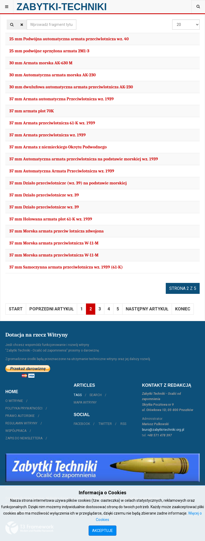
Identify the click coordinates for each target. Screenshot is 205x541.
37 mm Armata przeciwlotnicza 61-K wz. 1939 (52, 123)
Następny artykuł (147, 308)
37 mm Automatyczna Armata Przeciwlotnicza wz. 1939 (61, 171)
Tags (78, 395)
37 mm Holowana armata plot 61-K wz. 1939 (50, 219)
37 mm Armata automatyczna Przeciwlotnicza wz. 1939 (61, 99)
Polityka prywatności (23, 408)
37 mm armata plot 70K (31, 111)
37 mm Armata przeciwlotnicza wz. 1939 (47, 135)
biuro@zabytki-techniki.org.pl (163, 430)
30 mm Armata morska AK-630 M (41, 63)
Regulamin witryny (21, 423)
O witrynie (14, 401)
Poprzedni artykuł (51, 308)
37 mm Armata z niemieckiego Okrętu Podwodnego (58, 147)
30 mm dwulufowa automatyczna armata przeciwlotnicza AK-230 (71, 87)
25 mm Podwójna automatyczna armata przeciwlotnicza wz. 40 (69, 39)
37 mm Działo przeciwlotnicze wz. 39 (44, 195)
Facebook (82, 424)
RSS (123, 424)
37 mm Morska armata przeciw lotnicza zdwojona (56, 231)
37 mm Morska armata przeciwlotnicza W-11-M (53, 243)
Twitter (105, 424)
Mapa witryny (85, 402)
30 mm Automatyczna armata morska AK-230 (52, 75)
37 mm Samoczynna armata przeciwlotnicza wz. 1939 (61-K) (66, 267)
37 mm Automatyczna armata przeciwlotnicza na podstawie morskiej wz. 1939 (83, 159)
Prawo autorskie (20, 416)
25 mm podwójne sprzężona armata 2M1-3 (49, 51)
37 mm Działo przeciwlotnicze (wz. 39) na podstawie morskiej (68, 183)
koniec (182, 308)
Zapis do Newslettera (23, 438)
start (16, 308)
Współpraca (15, 431)
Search (95, 395)
